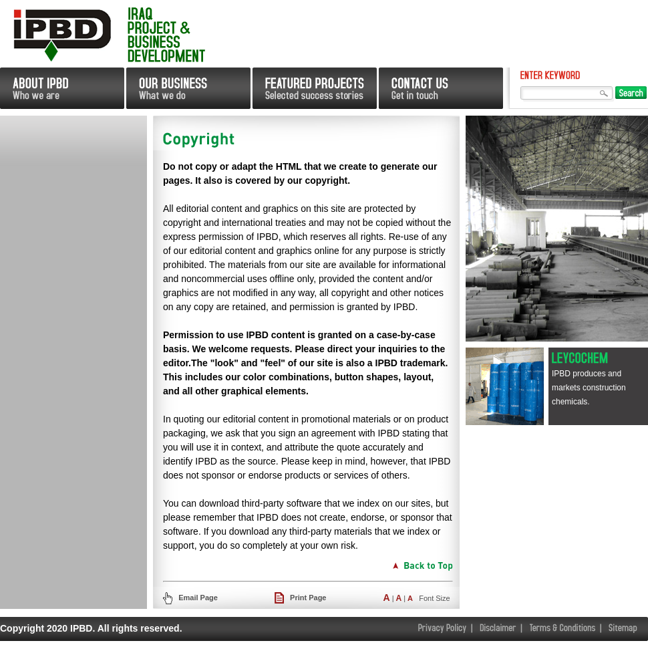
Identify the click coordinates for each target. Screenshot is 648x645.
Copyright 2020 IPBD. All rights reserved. (91, 628)
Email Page (197, 598)
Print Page (308, 598)
